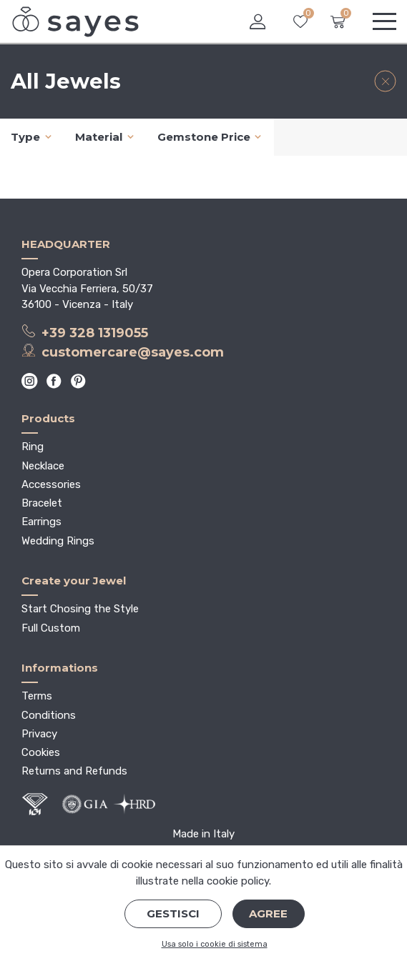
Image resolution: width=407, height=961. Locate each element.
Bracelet (41, 503)
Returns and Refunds (74, 771)
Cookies (40, 752)
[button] (258, 22)
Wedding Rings (57, 540)
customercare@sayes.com (122, 351)
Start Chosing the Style (80, 608)
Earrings (41, 521)
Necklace (42, 465)
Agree (268, 913)
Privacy (39, 733)
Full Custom (50, 628)
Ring (32, 446)
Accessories (51, 484)
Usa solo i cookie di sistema (215, 944)
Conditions (48, 715)
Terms (36, 695)
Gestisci (173, 913)
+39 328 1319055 (84, 332)
